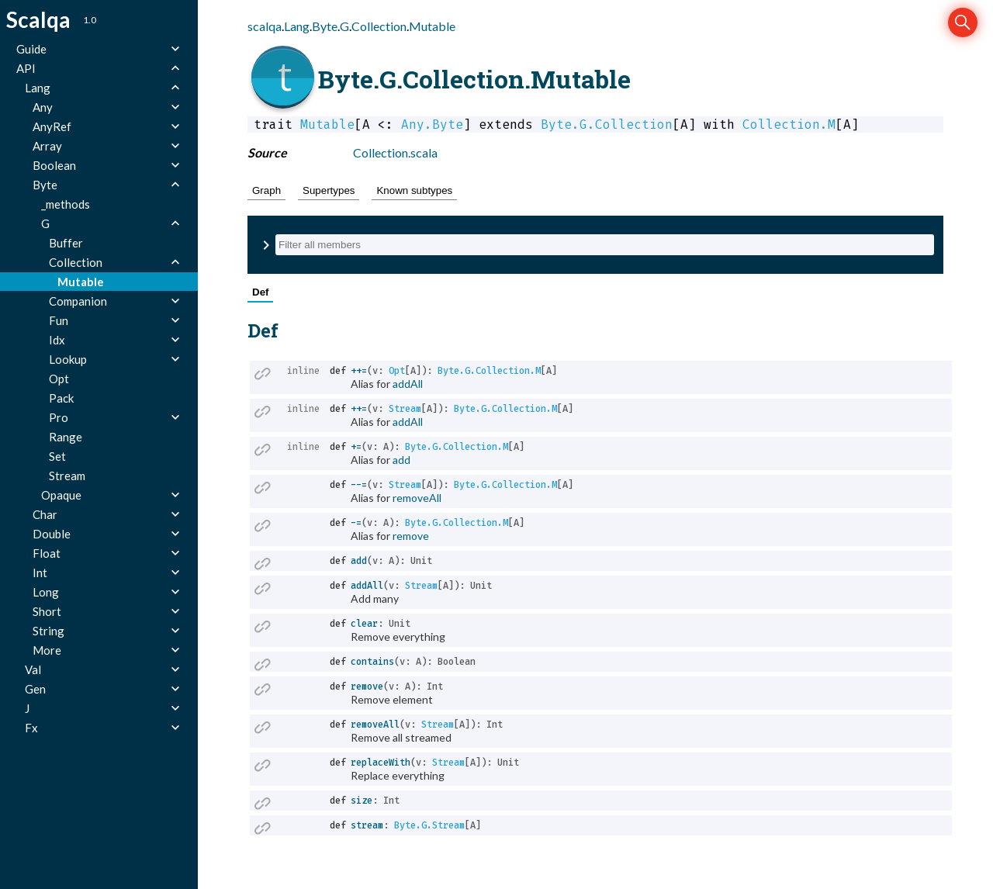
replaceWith (380, 762)
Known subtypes (414, 190)
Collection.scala (395, 152)
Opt (397, 371)
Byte (324, 26)
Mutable (432, 26)
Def (260, 292)
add (401, 459)
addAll (408, 383)
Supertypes (329, 190)
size (361, 800)
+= (356, 447)
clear (364, 623)
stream (367, 825)
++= (359, 371)
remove (411, 535)
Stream (405, 409)
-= (356, 523)
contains (372, 662)
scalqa (264, 26)
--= (359, 485)
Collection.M (789, 124)
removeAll (417, 497)
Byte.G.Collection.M (489, 371)
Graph (266, 190)
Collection (379, 26)
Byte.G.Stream (429, 825)
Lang (297, 26)
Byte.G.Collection (607, 124)
